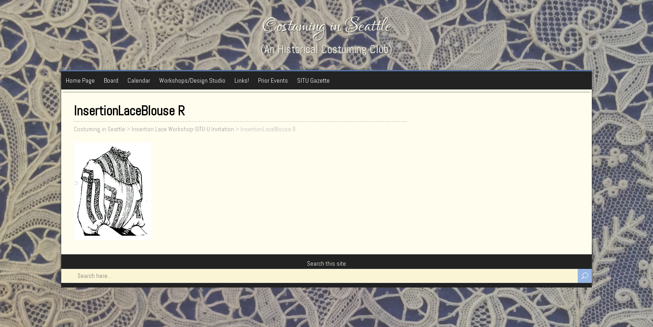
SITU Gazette (313, 80)
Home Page (80, 80)
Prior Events (273, 80)
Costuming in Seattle (326, 26)
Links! (241, 80)
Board (111, 80)
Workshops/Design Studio (192, 80)
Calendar (138, 80)
